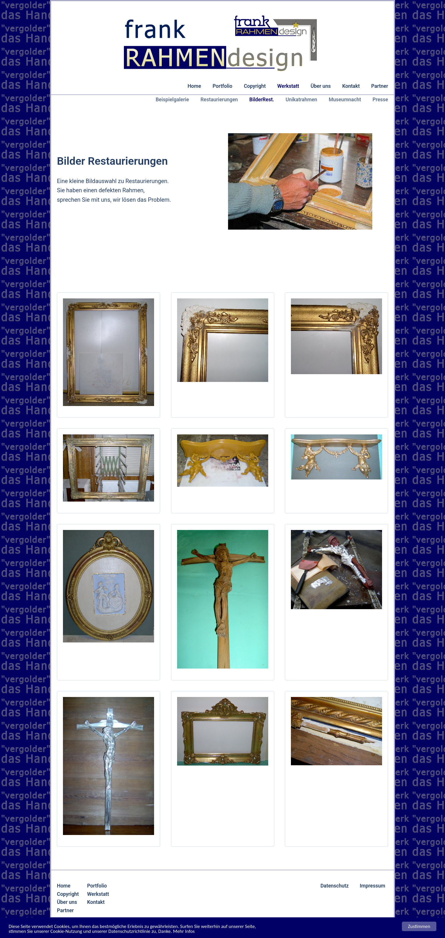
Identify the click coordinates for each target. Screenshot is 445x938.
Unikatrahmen (301, 99)
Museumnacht (345, 99)
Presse (380, 99)
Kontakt (351, 86)
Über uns (320, 86)
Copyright (255, 86)
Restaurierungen (219, 99)
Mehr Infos (184, 932)
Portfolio (222, 86)
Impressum (372, 886)
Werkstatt (288, 86)
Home (194, 86)
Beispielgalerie (172, 99)
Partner (379, 86)
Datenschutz (335, 886)
